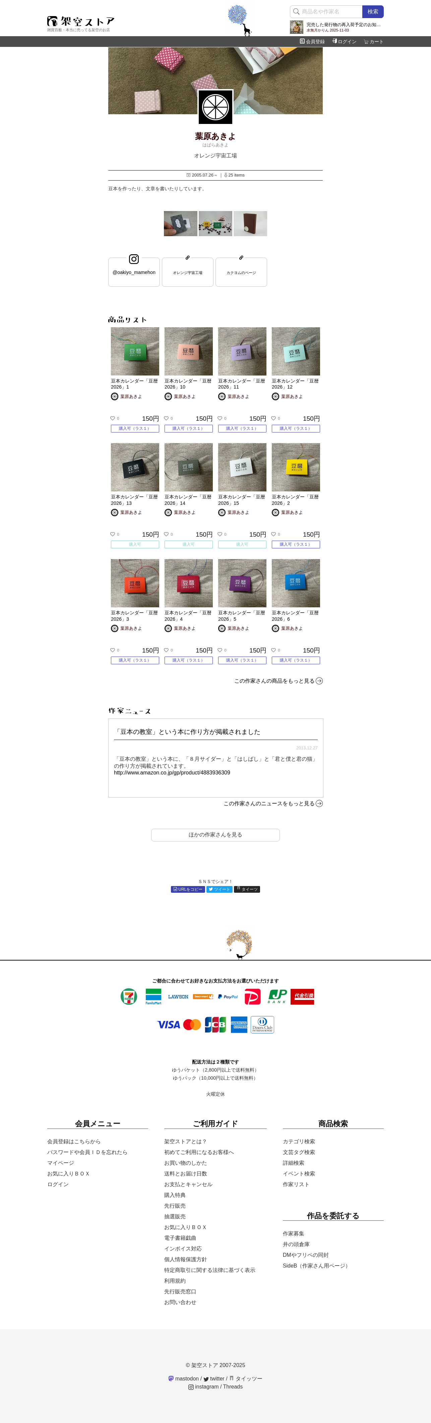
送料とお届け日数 (185, 1173)
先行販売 (175, 1206)
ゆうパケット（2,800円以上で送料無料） (215, 1070)
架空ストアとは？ (185, 1141)
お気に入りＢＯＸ (68, 1173)
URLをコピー (188, 889)
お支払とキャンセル (188, 1184)
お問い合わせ (180, 1302)
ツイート (219, 889)
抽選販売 (175, 1216)
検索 (373, 11)
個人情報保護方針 (185, 1259)
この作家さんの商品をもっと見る (274, 681)
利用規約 (175, 1281)
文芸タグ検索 (299, 1152)
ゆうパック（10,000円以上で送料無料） (215, 1078)
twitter (214, 1378)
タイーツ (247, 889)
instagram (203, 1387)
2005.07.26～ (202, 175)
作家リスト (296, 1184)
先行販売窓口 (180, 1291)
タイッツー (245, 1378)
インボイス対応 (183, 1248)
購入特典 (175, 1195)
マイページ (60, 1163)
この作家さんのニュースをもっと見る (269, 803)
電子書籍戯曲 (180, 1238)
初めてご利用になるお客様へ (199, 1152)
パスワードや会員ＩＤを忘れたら (87, 1152)
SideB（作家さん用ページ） (317, 1266)
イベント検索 (299, 1173)
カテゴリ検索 (299, 1141)
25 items (235, 175)
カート (374, 41)
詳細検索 (293, 1163)
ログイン (344, 41)
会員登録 (312, 41)
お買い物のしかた (185, 1163)
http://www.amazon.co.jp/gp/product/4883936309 (172, 772)
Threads (233, 1387)
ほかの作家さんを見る (215, 834)
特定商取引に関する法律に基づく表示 (209, 1270)
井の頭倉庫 (296, 1244)
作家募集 (293, 1233)
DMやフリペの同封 (306, 1255)
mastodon (184, 1378)
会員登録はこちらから (74, 1141)
